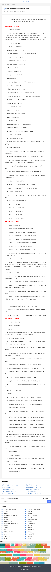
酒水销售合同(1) (27, 549)
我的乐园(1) (12, 547)
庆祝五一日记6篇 (8, 521)
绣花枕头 (6, 529)
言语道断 (30, 521)
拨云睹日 (6, 511)
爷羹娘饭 (30, 532)
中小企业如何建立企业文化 (32, 485)
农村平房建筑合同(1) (10, 552)
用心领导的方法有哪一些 (7, 489)
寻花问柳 (6, 519)
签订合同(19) (7, 560)
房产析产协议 (31, 529)
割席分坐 (30, 511)
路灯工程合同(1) (16, 552)
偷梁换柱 (30, 536)
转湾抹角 (30, 513)
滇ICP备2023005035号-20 (36, 566)
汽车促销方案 (7, 536)
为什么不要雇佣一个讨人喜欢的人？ (34, 493)
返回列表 (47, 498)
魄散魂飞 (30, 525)
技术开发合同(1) (15, 549)
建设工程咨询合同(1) (23, 552)
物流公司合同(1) (29, 557)
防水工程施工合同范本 (9, 532)
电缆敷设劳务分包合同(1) (39, 547)
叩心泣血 (30, 527)
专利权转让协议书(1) (34, 560)
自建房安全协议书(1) (31, 547)
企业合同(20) (2, 557)
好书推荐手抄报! (31, 523)
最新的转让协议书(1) (15, 557)
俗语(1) (24, 544)
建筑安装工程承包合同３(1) (43, 560)
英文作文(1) (38, 544)
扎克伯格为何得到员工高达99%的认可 (11, 491)
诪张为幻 (6, 525)
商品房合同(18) (41, 557)
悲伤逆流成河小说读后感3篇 (10, 515)
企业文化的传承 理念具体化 (32, 489)
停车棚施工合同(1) (3, 549)
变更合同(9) (2, 560)
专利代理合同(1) (27, 560)
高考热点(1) (2, 547)
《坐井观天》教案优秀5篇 (34, 509)
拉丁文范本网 (18, 566)
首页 (3, 4)
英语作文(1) (7, 547)
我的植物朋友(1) (18, 547)
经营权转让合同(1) (43, 552)
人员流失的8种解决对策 (7, 493)
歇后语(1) (20, 544)
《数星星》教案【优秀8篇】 (10, 509)
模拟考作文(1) (8, 544)
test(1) (16, 544)
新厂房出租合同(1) (46, 547)
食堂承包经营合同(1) (22, 557)
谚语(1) (28, 544)
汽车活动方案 (31, 534)
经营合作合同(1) (8, 557)
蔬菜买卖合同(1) (30, 552)
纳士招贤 (6, 513)
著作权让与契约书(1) (21, 560)
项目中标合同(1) (3, 552)
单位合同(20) (47, 557)
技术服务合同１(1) (13, 560)
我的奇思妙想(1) (33, 544)
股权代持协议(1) (21, 549)
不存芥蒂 (30, 517)
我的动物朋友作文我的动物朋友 (11, 523)
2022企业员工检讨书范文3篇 (11, 498)
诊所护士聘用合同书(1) (42, 549)
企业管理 (13, 4)
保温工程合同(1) (24, 547)
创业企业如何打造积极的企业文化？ (10, 485)
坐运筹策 (6, 517)
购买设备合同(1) (36, 552)
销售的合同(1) (35, 557)
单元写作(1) (2, 544)
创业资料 (7, 4)
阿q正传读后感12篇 (32, 515)
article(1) (12, 544)
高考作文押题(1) (44, 544)
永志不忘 (30, 538)
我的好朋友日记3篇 (32, 519)
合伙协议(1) (9, 549)
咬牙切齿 (6, 538)
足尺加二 (6, 534)
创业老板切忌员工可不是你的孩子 (34, 487)
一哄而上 (6, 527)
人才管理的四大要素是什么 (32, 491)
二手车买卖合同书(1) (34, 549)
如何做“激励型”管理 (6, 487)
